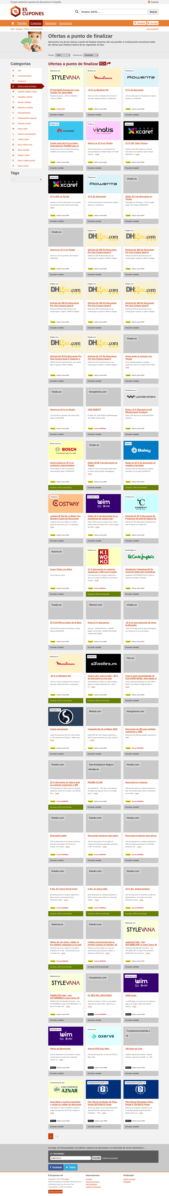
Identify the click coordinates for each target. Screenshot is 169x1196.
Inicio (12, 29)
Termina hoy (18, 81)
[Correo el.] (70, 1158)
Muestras (50, 23)
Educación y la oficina (22, 107)
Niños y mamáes (20, 149)
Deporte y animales (21, 102)
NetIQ (67, 1179)
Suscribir (96, 1158)
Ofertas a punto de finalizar (23, 86)
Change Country (55, 1192)
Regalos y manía (20, 155)
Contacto (89, 1179)
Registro (140, 23)
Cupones (36, 23)
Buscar (153, 11)
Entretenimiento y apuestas (24, 118)
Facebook (57, 1167)
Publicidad (127, 1182)
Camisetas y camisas (21, 96)
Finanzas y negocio (21, 123)
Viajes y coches (20, 165)
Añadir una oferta (129, 1179)
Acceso (152, 23)
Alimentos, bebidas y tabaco (24, 91)
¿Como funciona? (152, 29)
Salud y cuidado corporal (23, 160)
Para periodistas (91, 1184)
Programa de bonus (92, 1182)
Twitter (72, 1167)
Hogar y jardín (19, 128)
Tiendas (22, 23)
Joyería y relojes (20, 139)
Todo (16, 70)
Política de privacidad (110, 1158)
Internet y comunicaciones (23, 134)
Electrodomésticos (20, 112)
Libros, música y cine (21, 144)
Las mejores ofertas (21, 75)
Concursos (65, 23)
